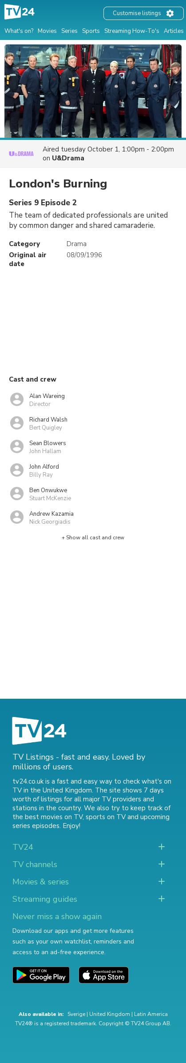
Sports (91, 31)
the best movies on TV (47, 816)
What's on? (18, 31)
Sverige (76, 1014)
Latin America (151, 1014)
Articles (174, 31)
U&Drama (68, 158)
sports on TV (106, 816)
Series (69, 31)
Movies (47, 31)
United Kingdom (109, 1014)
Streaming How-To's (131, 31)
